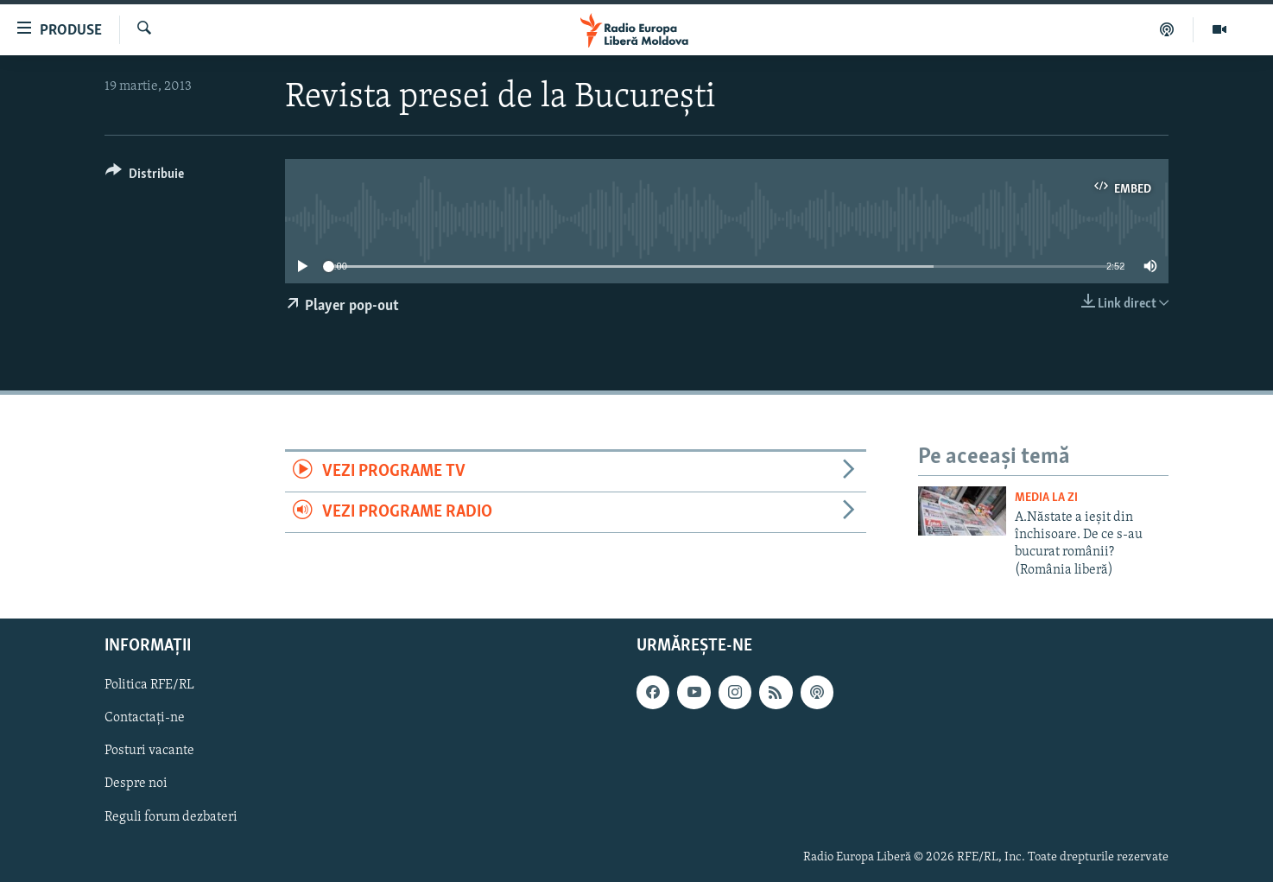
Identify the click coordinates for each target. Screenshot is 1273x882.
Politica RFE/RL (149, 686)
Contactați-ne (144, 719)
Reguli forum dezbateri (171, 817)
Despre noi (136, 784)
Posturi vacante (149, 751)
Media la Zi (1046, 498)
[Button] (144, 176)
